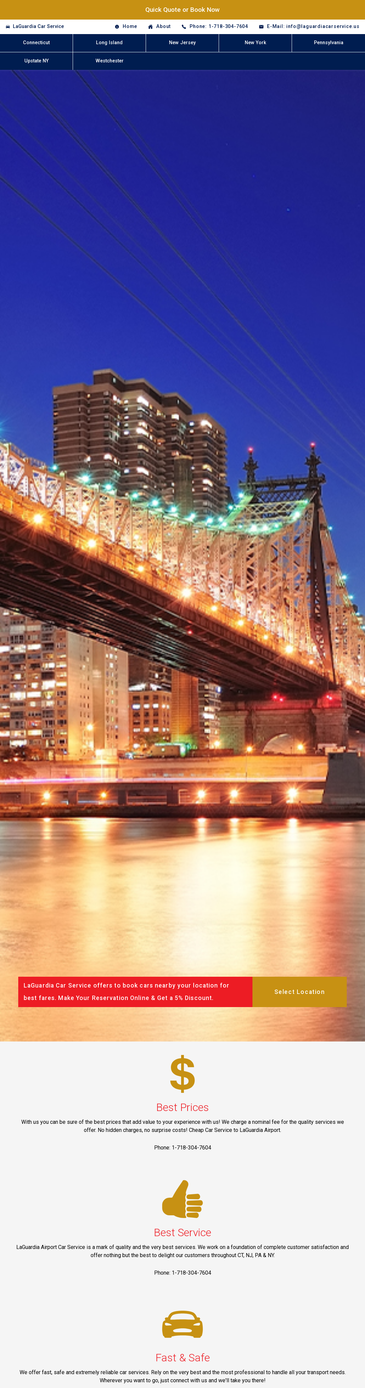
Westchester (110, 61)
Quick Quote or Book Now (182, 9)
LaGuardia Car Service (38, 26)
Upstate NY (36, 61)
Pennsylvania (328, 43)
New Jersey (182, 43)
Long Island (109, 43)
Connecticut (36, 43)
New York (255, 43)
